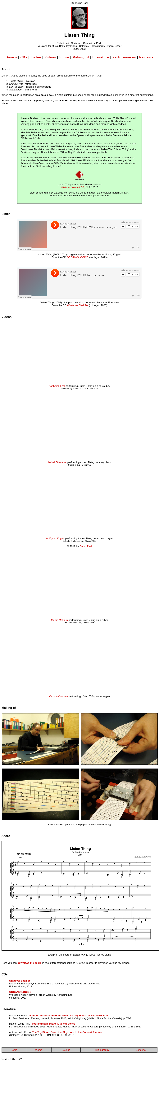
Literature (100, 57)
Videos (50, 57)
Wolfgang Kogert (55, 538)
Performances (124, 57)
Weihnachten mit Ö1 (72, 187)
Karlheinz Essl (57, 386)
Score (64, 57)
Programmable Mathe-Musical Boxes (53, 1023)
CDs (23, 57)
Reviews (146, 57)
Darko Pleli (86, 546)
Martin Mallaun (59, 620)
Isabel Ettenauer (57, 462)
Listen (36, 57)
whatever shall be (19, 980)
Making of (80, 57)
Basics (11, 57)
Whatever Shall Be (77, 305)
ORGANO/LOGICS (78, 257)
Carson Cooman (58, 696)
